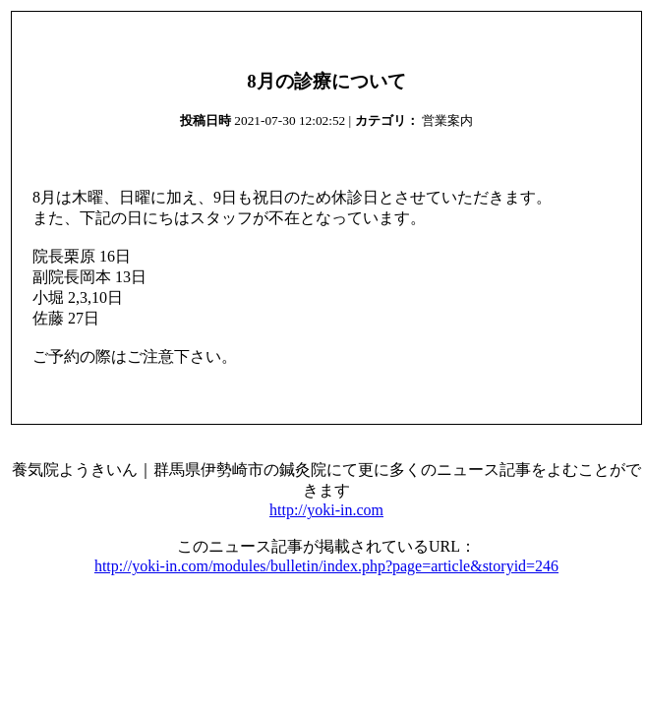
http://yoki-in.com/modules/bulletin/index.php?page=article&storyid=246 (326, 566)
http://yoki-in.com (326, 510)
